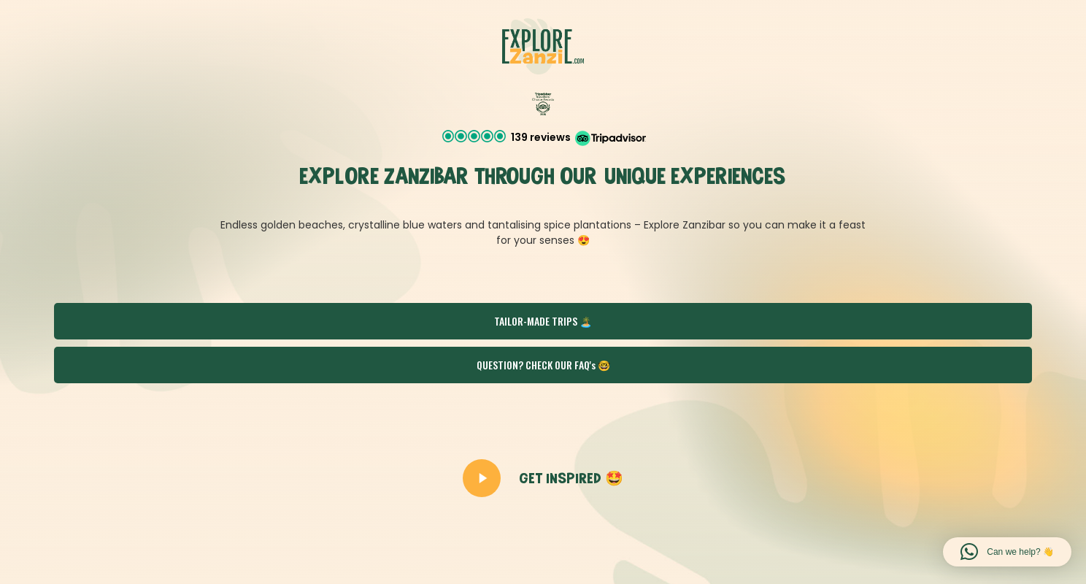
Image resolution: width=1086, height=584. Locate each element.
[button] (543, 138)
